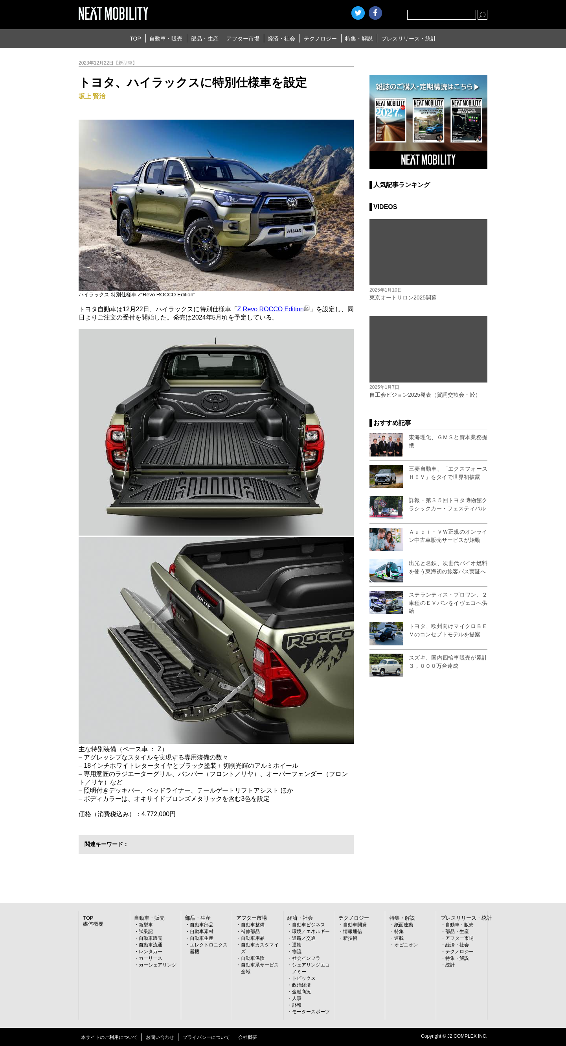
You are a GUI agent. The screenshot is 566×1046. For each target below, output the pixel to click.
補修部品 (250, 931)
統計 (450, 965)
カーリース (150, 958)
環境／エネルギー (311, 931)
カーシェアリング (157, 965)
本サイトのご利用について (109, 1037)
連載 (399, 938)
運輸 (296, 945)
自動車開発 (355, 925)
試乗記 (146, 931)
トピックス (304, 978)
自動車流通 (150, 945)
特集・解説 (359, 38)
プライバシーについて (206, 1037)
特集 (399, 931)
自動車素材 (201, 931)
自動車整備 (253, 925)
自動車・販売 (165, 38)
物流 (296, 951)
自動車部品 (201, 925)
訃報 (296, 1005)
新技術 (350, 938)
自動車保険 (253, 958)
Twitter (358, 13)
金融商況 (301, 991)
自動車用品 (253, 938)
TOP (135, 38)
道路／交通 (304, 938)
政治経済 (301, 985)
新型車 (146, 925)
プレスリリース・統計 (408, 38)
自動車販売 (150, 938)
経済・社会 (281, 38)
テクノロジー (320, 38)
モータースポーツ (311, 1012)
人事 (296, 998)
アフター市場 (242, 38)
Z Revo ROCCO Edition (273, 309)
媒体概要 (92, 924)
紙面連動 (403, 925)
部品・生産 (205, 38)
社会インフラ (306, 958)
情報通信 (352, 931)
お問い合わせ (160, 1037)
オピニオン (406, 945)
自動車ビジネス (308, 925)
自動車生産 (201, 938)
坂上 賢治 (92, 96)
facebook (375, 13)
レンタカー (150, 951)
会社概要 (247, 1037)
